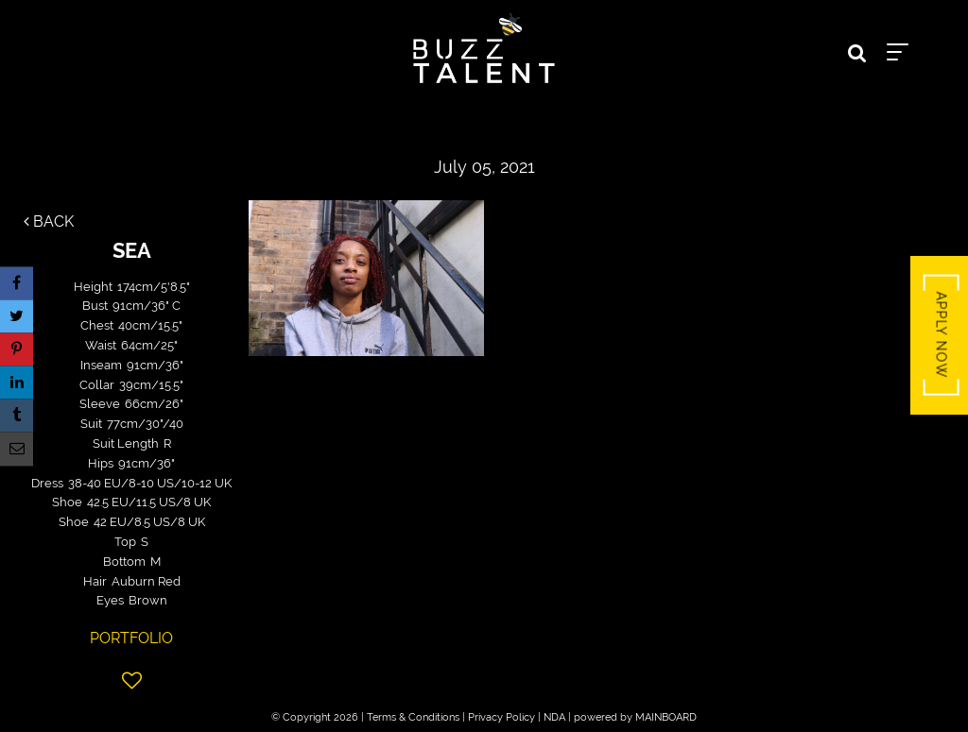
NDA (554, 717)
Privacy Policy (501, 717)
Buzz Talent (484, 48)
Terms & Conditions (413, 717)
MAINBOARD (666, 717)
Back (49, 221)
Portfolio (131, 638)
